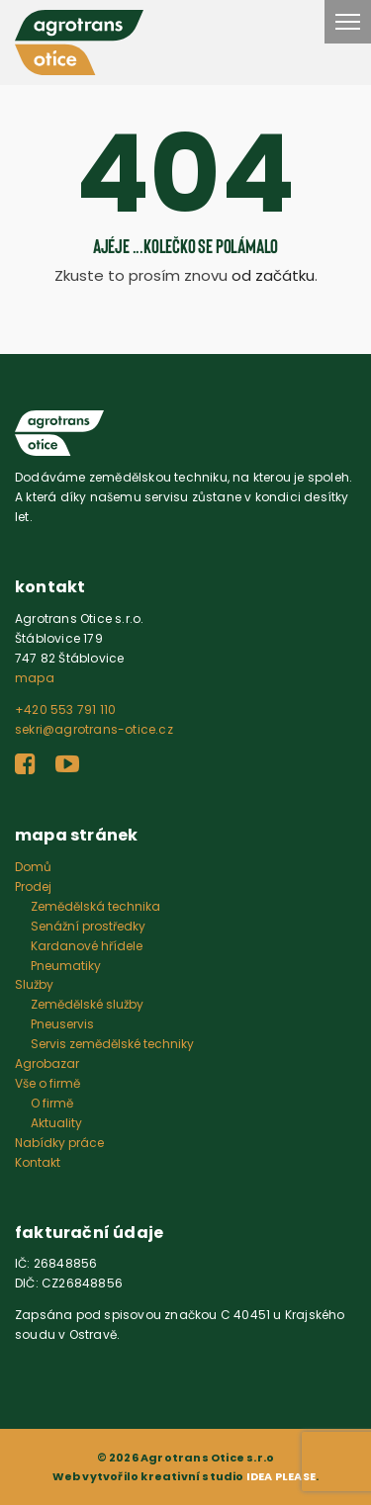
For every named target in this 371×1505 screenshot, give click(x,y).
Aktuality (56, 1122)
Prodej (33, 886)
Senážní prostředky (88, 926)
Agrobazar (47, 1063)
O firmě (52, 1103)
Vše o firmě (47, 1083)
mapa (34, 677)
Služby (34, 984)
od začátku (273, 275)
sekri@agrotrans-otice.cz (94, 729)
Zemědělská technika (95, 906)
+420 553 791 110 (65, 709)
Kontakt (37, 1162)
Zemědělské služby (87, 1004)
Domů (33, 866)
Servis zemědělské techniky (112, 1043)
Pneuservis (62, 1024)
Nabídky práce (59, 1142)
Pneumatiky (66, 965)
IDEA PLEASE (281, 1476)
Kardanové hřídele (86, 945)
